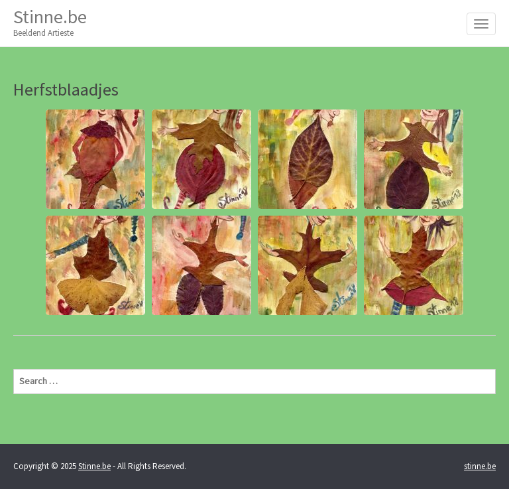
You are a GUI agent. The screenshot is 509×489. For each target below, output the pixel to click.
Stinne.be (50, 22)
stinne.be (480, 466)
